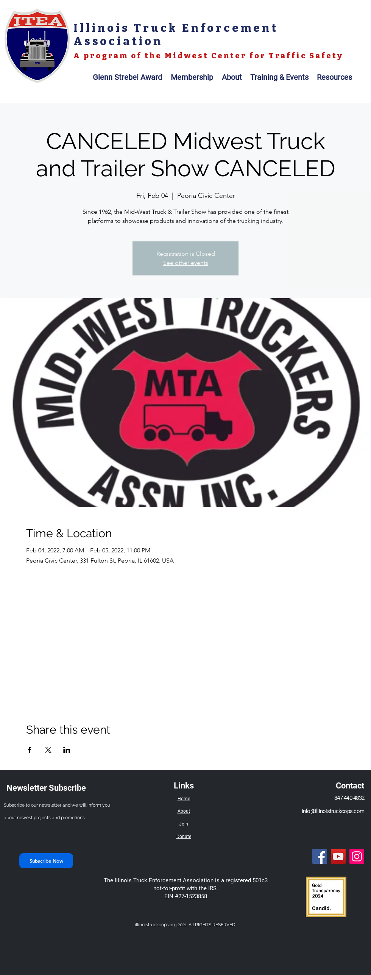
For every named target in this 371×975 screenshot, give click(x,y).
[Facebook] (319, 856)
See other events (185, 262)
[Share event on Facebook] (29, 750)
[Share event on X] (48, 750)
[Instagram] (356, 856)
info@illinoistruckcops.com (333, 811)
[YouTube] (338, 856)
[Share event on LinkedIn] (66, 750)
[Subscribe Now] (46, 860)
